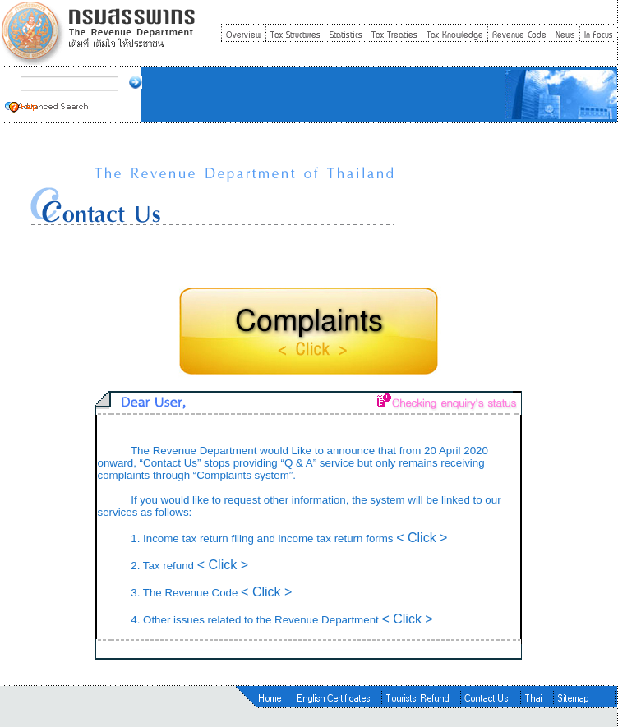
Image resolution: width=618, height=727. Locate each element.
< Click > (421, 538)
